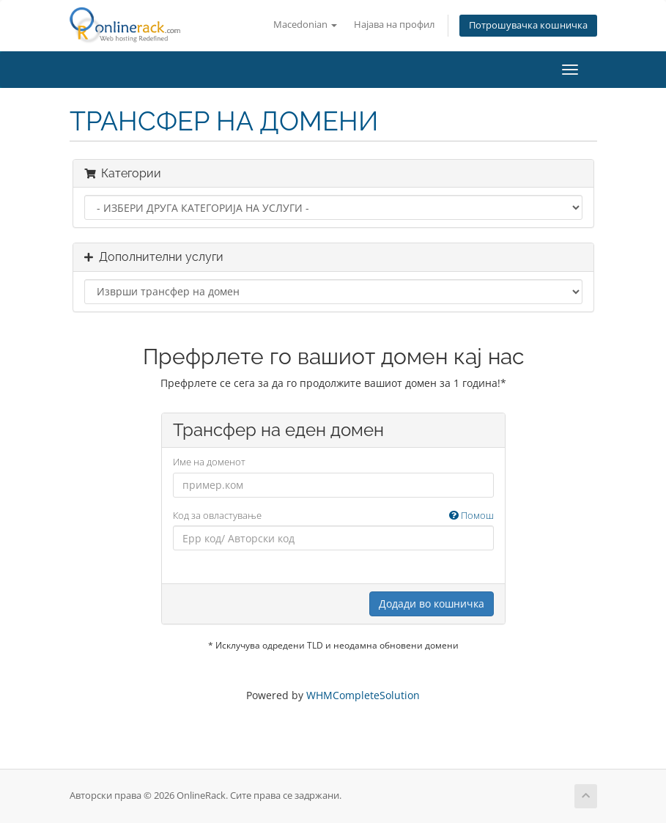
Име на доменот (209, 461)
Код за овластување (333, 516)
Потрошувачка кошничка (528, 25)
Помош (471, 515)
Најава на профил (394, 24)
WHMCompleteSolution (363, 695)
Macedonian (305, 24)
